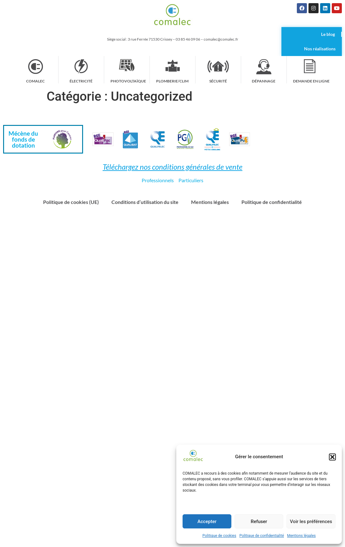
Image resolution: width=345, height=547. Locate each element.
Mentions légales (301, 535)
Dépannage (263, 81)
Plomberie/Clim (172, 81)
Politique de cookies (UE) (71, 202)
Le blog (328, 34)
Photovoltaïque (128, 81)
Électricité (81, 81)
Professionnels (158, 180)
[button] (332, 457)
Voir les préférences (311, 521)
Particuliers (190, 180)
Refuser (259, 521)
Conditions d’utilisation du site (144, 202)
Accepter (206, 521)
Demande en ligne (311, 81)
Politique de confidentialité (261, 535)
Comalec (35, 81)
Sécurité (218, 81)
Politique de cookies (219, 535)
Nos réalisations (320, 48)
